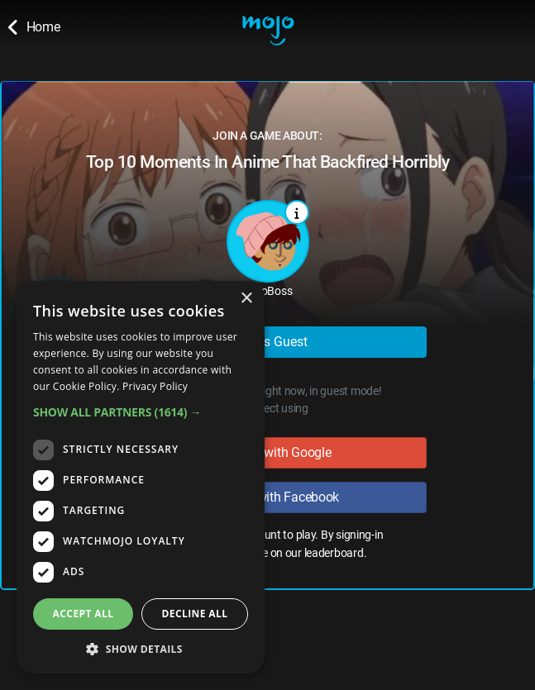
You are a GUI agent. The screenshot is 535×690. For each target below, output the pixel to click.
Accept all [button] (83, 614)
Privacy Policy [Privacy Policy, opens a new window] (155, 386)
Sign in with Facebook (267, 497)
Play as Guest (267, 342)
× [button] (246, 299)
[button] (140, 412)
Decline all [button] (195, 614)
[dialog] (141, 477)
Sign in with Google (268, 452)
